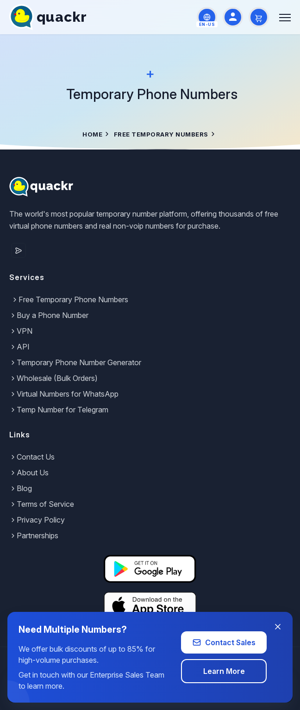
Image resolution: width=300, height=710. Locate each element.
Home (92, 134)
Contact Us (32, 456)
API (19, 346)
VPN (20, 331)
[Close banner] (277, 626)
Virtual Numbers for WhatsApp (64, 394)
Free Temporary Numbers (161, 134)
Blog (20, 488)
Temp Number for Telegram (58, 409)
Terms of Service (41, 504)
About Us (29, 472)
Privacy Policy (37, 519)
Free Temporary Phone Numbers (69, 299)
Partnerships (33, 535)
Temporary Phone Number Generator (75, 362)
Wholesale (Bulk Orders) (53, 378)
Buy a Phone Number (48, 315)
